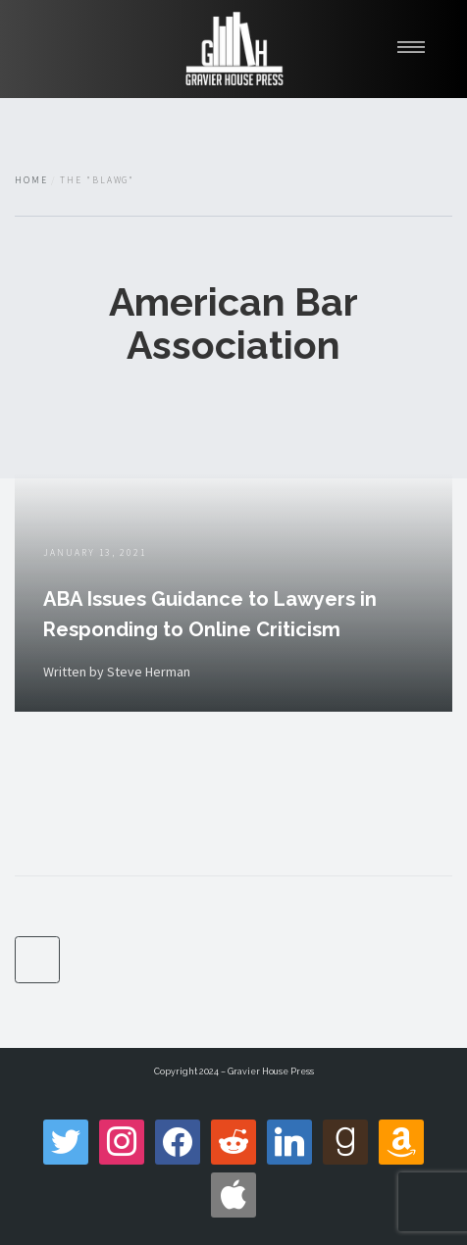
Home (31, 180)
